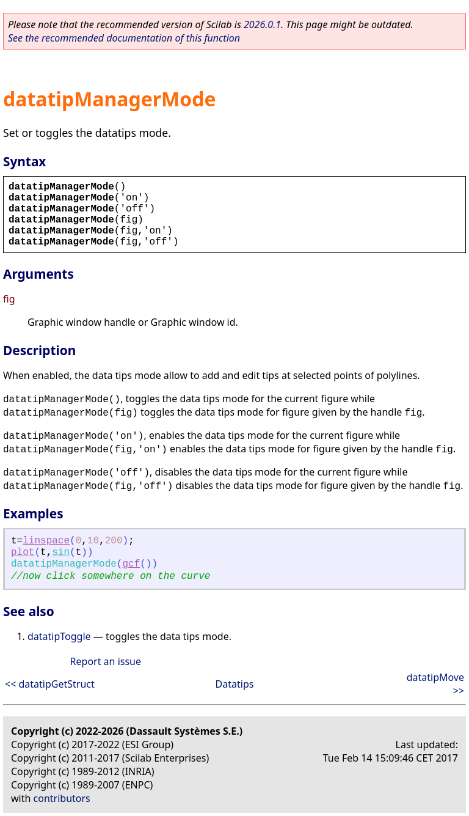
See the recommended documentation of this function (124, 38)
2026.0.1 (262, 24)
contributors (62, 798)
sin (61, 552)
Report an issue (105, 661)
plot (22, 552)
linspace (46, 540)
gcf (131, 564)
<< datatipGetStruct (50, 684)
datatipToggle (59, 636)
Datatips (235, 684)
